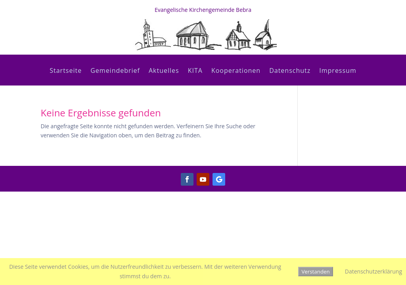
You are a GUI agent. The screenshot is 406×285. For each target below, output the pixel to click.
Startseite (66, 71)
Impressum (337, 71)
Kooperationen (235, 71)
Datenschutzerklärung (373, 271)
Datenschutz (289, 71)
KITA (195, 71)
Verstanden (315, 271)
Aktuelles (164, 71)
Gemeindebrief (115, 71)
